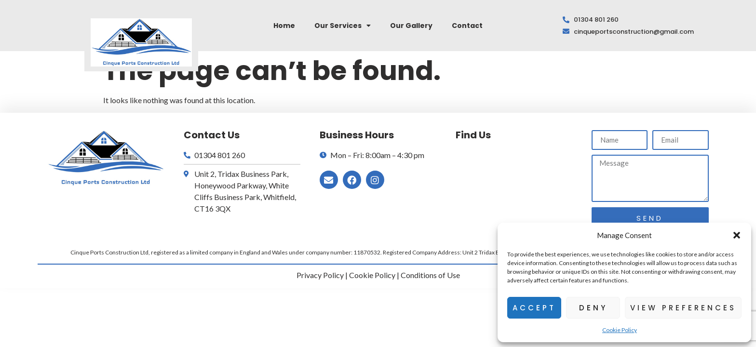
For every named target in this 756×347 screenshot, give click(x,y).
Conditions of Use (430, 275)
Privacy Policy (320, 275)
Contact (467, 25)
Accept (534, 308)
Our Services (342, 25)
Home (284, 25)
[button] (737, 235)
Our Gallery (411, 25)
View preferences (683, 308)
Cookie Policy (619, 330)
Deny (593, 308)
